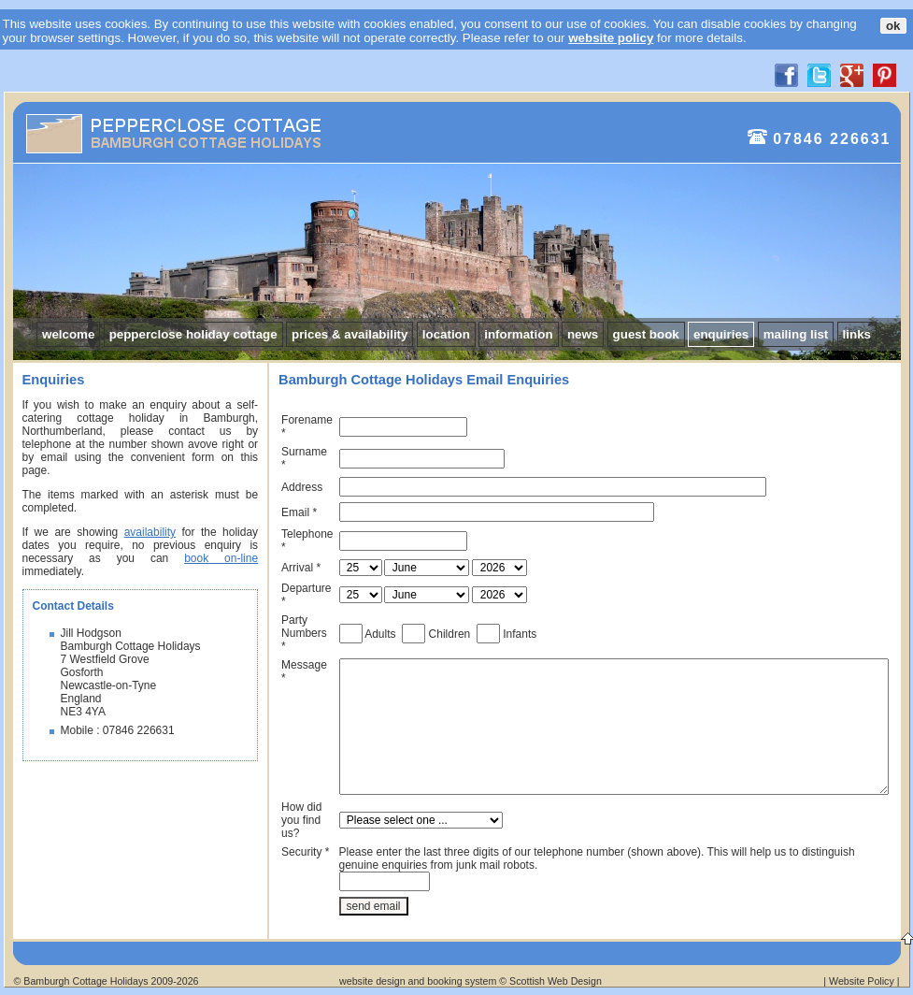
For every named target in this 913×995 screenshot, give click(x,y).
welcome (68, 334)
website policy (610, 38)
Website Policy (861, 981)
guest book (646, 334)
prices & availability (349, 334)
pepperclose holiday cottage (193, 334)
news (582, 334)
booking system (461, 981)
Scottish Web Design (555, 981)
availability (150, 532)
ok (893, 26)
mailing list (796, 334)
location (446, 334)
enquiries (721, 334)
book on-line (221, 558)
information (518, 334)
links (857, 334)
